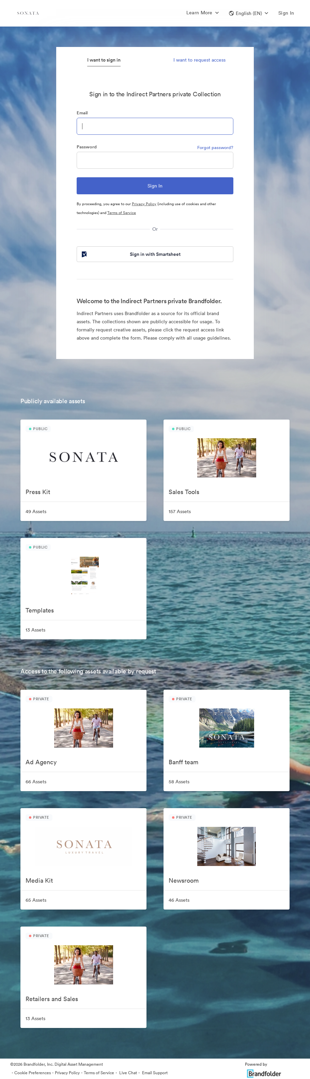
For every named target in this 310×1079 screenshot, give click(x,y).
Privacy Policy (144, 204)
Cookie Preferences (32, 1073)
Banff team (183, 762)
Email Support (154, 1073)
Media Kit (39, 880)
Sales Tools (184, 492)
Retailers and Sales (52, 999)
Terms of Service (121, 212)
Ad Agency (41, 762)
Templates (40, 610)
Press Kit (38, 492)
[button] (248, 13)
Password (87, 147)
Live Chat (127, 1073)
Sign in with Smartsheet (130, 254)
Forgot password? (215, 147)
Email (82, 113)
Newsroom (184, 880)
